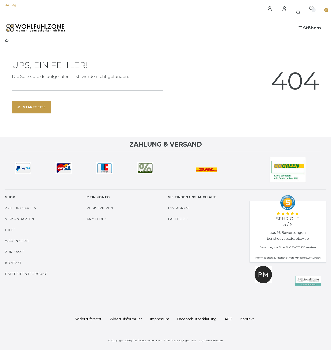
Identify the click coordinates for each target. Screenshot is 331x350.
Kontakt (13, 263)
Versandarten (19, 219)
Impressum (159, 319)
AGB (228, 319)
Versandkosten (214, 340)
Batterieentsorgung (26, 274)
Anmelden (97, 219)
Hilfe (10, 230)
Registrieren (100, 208)
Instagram (178, 208)
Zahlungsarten (21, 208)
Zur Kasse (15, 252)
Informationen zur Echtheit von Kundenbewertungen (288, 257)
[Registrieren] (285, 8)
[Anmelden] (270, 8)
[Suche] (298, 12)
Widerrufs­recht (88, 319)
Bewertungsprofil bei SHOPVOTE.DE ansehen (288, 247)
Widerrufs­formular (126, 319)
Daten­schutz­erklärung (197, 319)
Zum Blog (9, 5)
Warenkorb (17, 241)
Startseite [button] (31, 107)
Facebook (178, 219)
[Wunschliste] (311, 8)
